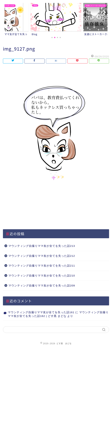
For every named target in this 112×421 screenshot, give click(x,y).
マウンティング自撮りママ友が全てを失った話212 (41, 255)
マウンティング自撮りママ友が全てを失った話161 (41, 312)
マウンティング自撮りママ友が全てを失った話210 (41, 275)
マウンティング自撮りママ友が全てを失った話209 (41, 285)
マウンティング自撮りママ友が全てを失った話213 (41, 245)
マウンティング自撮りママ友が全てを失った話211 (41, 265)
